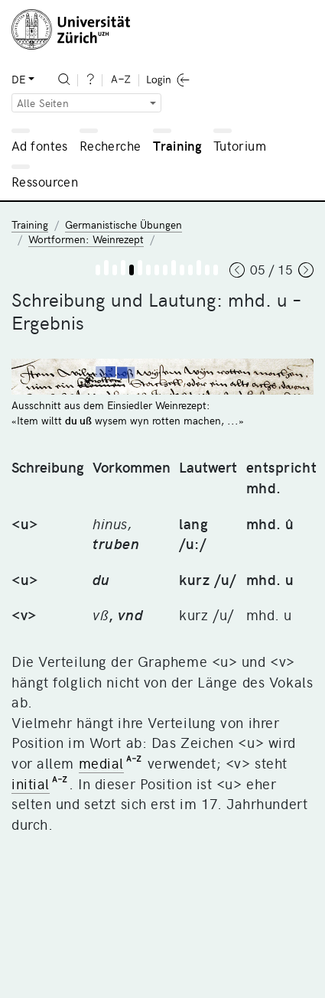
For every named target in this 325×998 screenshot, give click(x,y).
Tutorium (239, 145)
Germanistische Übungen (123, 224)
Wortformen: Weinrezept (86, 239)
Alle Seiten (43, 103)
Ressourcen (44, 181)
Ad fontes (39, 145)
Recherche (110, 145)
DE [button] (18, 79)
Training (177, 145)
